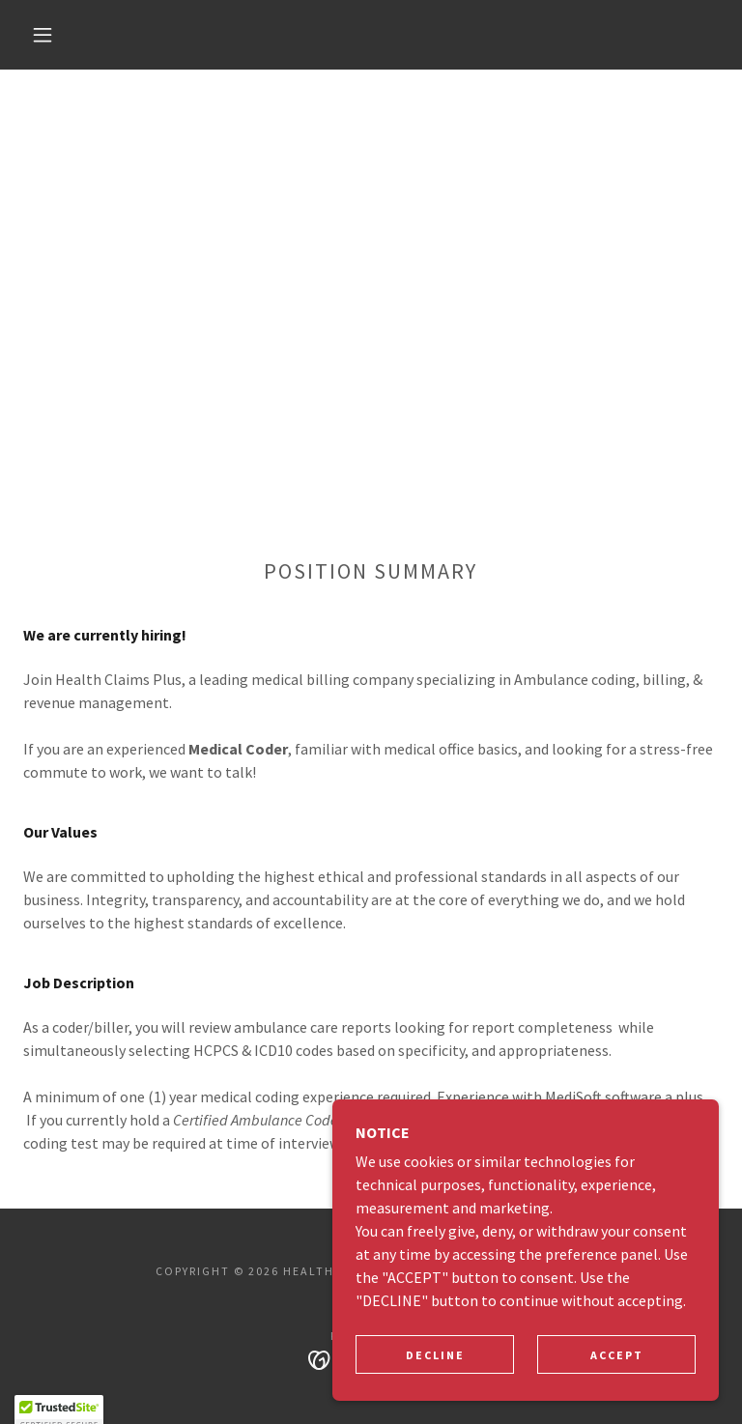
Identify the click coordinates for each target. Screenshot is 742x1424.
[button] (42, 34)
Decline (435, 1381)
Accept (616, 1381)
